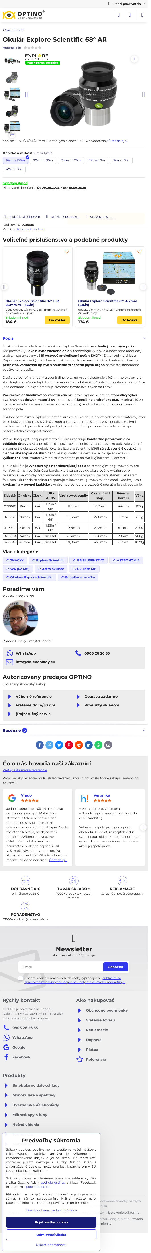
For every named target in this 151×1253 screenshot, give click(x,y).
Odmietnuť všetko (51, 1235)
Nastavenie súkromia (122, 1212)
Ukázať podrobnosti (51, 1245)
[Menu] (142, 14)
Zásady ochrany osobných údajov (51, 1210)
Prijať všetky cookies (51, 1222)
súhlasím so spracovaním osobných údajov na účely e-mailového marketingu (74, 980)
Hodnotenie (12, 48)
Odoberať (115, 967)
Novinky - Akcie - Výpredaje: (74, 955)
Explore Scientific (30, 229)
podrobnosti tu (53, 1182)
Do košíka (106, 202)
